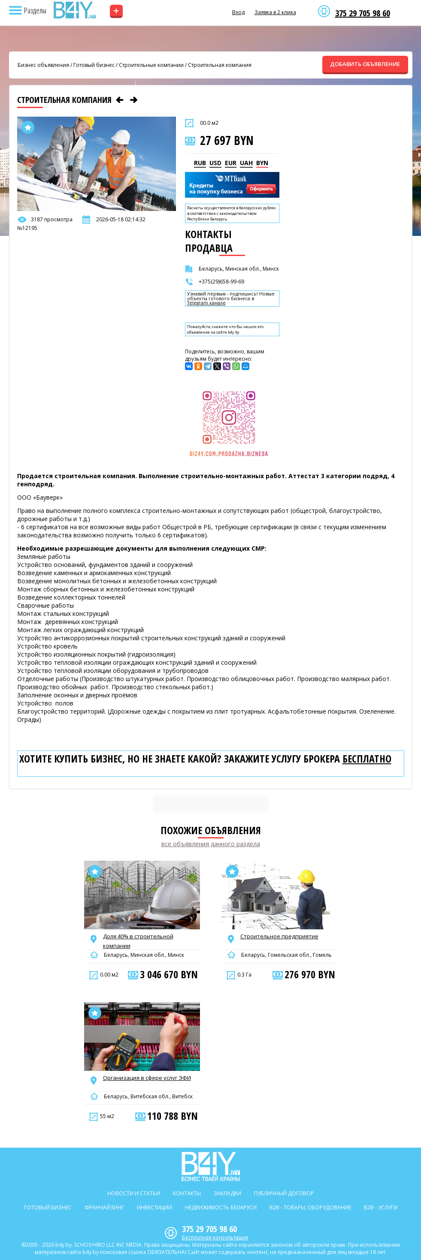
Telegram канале (206, 303)
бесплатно (366, 759)
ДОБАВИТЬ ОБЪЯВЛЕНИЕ (365, 64)
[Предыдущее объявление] (120, 100)
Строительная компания (219, 65)
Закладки (227, 1193)
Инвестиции (154, 1207)
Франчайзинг (104, 1207)
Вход (238, 12)
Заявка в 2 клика (275, 12)
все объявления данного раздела (210, 844)
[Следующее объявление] (134, 100)
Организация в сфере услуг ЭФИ (147, 1078)
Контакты (187, 1193)
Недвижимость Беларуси (221, 1207)
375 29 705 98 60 (362, 13)
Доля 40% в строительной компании (138, 941)
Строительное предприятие (279, 936)
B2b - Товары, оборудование (310, 1207)
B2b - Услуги (380, 1207)
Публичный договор (284, 1193)
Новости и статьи (133, 1193)
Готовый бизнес (94, 65)
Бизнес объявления (43, 65)
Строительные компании (151, 65)
